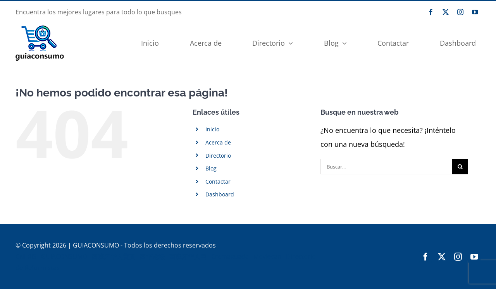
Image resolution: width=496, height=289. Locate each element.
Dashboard (219, 194)
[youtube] (475, 12)
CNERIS (26, 256)
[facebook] (430, 12)
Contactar (218, 181)
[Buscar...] (386, 166)
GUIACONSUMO (64, 256)
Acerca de (218, 142)
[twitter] (445, 12)
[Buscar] (460, 166)
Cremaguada (230, 256)
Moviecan (267, 256)
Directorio (218, 155)
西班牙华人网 (188, 256)
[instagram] (460, 12)
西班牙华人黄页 (113, 256)
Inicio (212, 129)
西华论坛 (152, 256)
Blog (211, 168)
